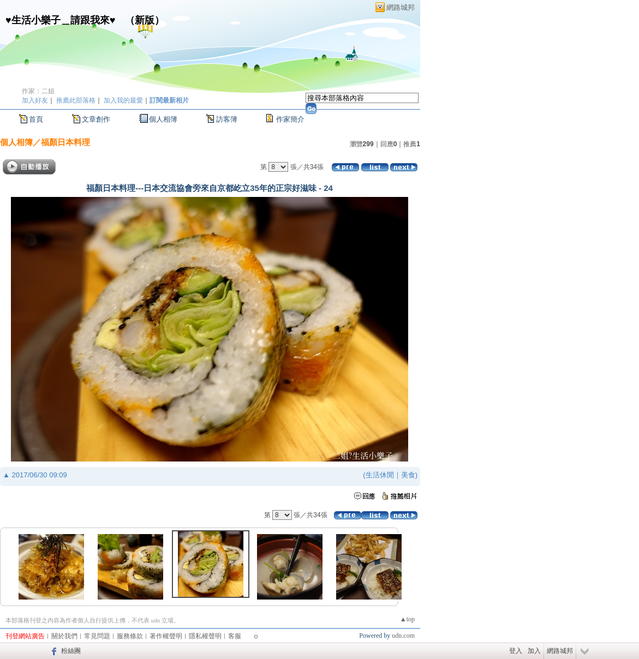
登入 (515, 651)
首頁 (36, 119)
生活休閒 (380, 475)
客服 (234, 636)
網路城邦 (400, 7)
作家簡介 (290, 119)
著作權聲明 (166, 636)
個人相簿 (163, 119)
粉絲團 (71, 651)
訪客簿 (226, 119)
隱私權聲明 (205, 636)
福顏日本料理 (65, 142)
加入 (534, 651)
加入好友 (35, 100)
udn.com (403, 635)
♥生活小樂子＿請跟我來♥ (60, 20)
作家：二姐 (38, 91)
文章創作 (96, 119)
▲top (407, 619)
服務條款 (130, 636)
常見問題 (97, 636)
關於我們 (64, 636)
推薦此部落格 (75, 100)
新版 (144, 20)
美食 (408, 475)
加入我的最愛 (123, 100)
